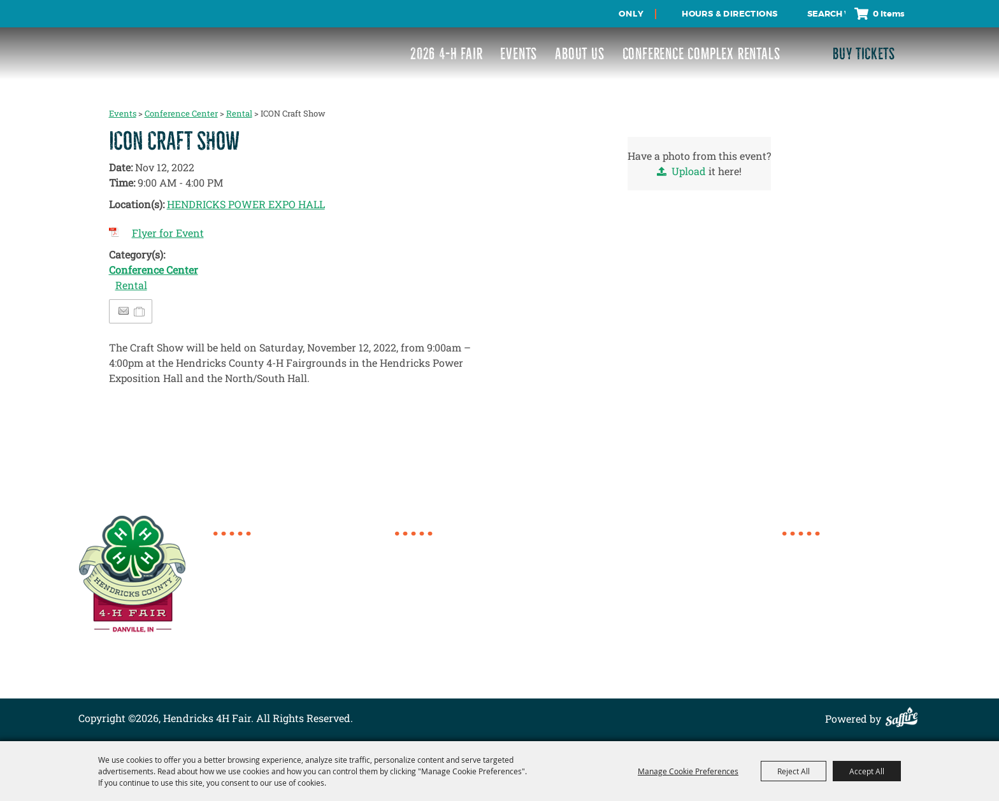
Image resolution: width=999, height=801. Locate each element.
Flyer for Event (168, 232)
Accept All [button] (866, 771)
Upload (689, 171)
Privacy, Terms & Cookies (842, 653)
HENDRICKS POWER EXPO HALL (246, 204)
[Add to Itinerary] (139, 311)
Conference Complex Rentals (701, 54)
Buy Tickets (864, 54)
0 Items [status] (889, 13)
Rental (239, 113)
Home (796, 546)
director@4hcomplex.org (288, 605)
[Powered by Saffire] (905, 718)
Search (796, 14)
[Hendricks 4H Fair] (125, 45)
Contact (801, 623)
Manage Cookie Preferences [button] (688, 771)
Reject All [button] (793, 771)
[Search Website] (826, 14)
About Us (579, 54)
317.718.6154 (258, 548)
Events (518, 54)
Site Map (803, 638)
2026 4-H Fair (446, 54)
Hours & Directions (729, 13)
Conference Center (181, 113)
